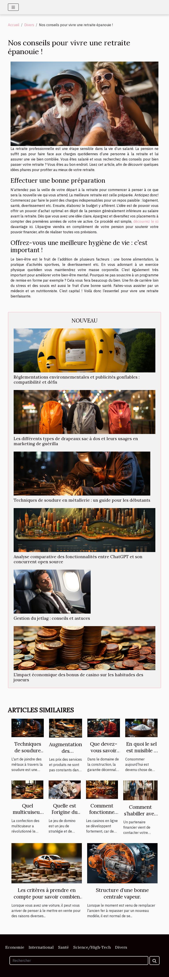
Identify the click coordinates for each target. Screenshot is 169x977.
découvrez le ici (145, 221)
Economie (14, 947)
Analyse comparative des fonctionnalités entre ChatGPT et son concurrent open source (78, 559)
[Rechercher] (78, 960)
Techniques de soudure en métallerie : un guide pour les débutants (82, 500)
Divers (29, 25)
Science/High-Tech (92, 947)
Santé (63, 947)
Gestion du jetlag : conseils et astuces (52, 618)
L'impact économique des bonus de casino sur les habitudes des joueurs (78, 677)
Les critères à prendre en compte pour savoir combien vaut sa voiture (47, 896)
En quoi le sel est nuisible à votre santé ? (141, 750)
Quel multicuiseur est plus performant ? (27, 815)
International (41, 947)
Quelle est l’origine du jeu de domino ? (65, 815)
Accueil (13, 25)
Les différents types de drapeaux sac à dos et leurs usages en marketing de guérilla (76, 441)
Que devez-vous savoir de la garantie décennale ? (103, 754)
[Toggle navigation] (13, 7)
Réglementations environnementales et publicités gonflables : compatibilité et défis (77, 379)
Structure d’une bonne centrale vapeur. (122, 893)
